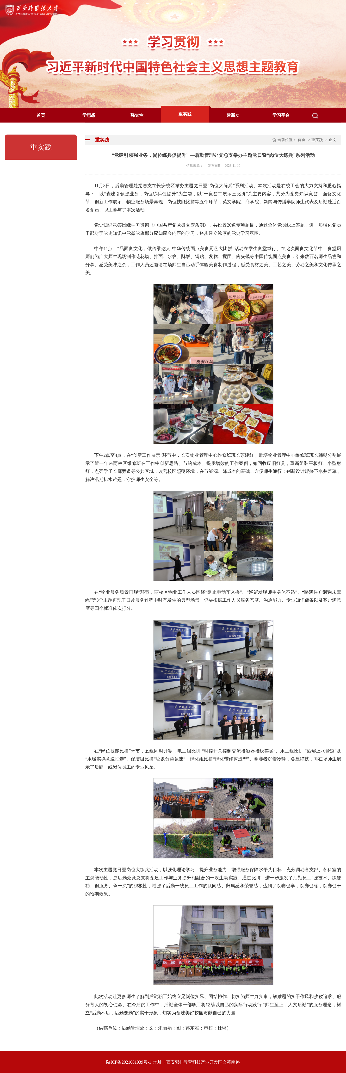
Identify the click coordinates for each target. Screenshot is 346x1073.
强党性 (136, 115)
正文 (332, 140)
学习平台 (281, 115)
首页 (41, 115)
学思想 (88, 115)
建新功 (233, 115)
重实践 (185, 114)
